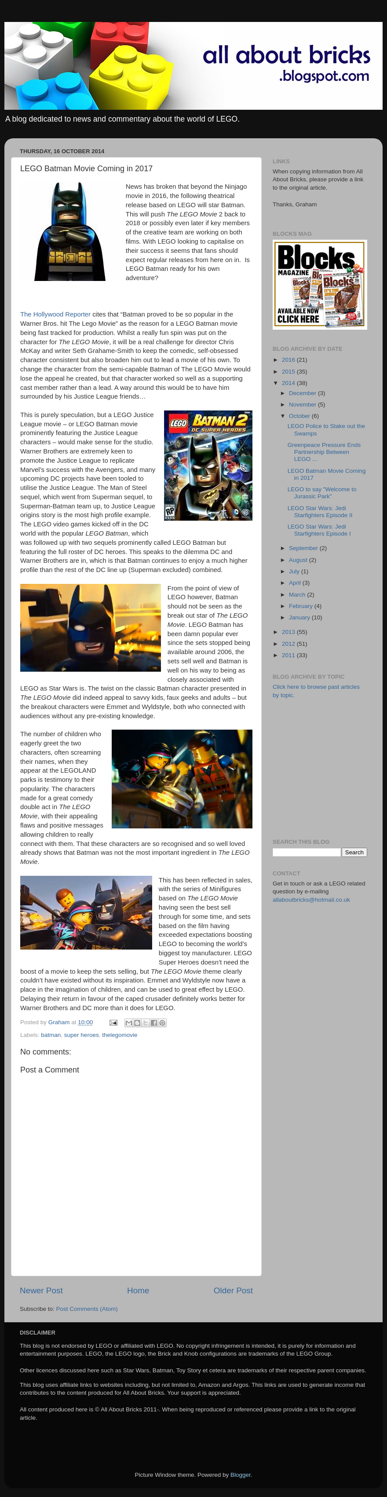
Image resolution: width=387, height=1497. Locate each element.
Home (138, 1290)
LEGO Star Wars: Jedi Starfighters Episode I (319, 530)
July (295, 571)
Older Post (233, 1290)
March (298, 594)
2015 (289, 371)
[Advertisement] (330, 768)
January (300, 617)
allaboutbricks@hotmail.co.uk (311, 899)
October (300, 416)
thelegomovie (119, 1035)
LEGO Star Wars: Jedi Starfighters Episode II (320, 511)
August (299, 560)
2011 (289, 655)
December (303, 393)
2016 (289, 359)
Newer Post (41, 1290)
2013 (289, 632)
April (296, 582)
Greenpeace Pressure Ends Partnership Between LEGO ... (324, 452)
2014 (289, 383)
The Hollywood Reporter (55, 314)
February (301, 606)
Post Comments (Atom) (87, 1309)
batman (51, 1035)
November (303, 404)
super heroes (81, 1035)
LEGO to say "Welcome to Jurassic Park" (322, 493)
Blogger (240, 1475)
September (304, 548)
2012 (289, 644)
